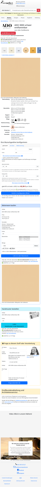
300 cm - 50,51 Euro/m (28, 238)
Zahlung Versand (20, 481)
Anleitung (37, 17)
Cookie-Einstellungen (7, 478)
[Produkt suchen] (38, 10)
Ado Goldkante (4, 21)
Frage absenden (14, 383)
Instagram (20, 473)
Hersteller (4, 222)
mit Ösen (12, 145)
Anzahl (3, 149)
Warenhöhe (5, 236)
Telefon (3, 361)
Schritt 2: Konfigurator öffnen (20, 193)
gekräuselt (5, 145)
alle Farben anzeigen (8, 55)
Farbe (3, 152)
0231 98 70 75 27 (21, 3)
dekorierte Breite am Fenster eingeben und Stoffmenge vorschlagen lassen (19, 160)
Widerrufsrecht (34, 478)
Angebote (29, 17)
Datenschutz (34, 481)
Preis (3, 215)
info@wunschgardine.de (21, 400)
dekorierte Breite (5, 164)
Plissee (22, 17)
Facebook (20, 470)
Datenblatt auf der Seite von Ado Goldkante (21, 132)
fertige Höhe (4, 173)
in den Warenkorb (20, 256)
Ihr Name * (4, 348)
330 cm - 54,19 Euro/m (28, 240)
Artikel (3, 209)
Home (2, 17)
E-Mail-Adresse (4, 352)
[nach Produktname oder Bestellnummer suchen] (24, 10)
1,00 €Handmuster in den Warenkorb (14, 325)
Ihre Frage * (4, 369)
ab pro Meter (8, 33)
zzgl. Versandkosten (24, 191)
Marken (9, 17)
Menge (3, 243)
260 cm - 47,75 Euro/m (28, 237)
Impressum (7, 483)
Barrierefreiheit (7, 481)
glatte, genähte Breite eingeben (10, 158)
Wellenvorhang (20, 145)
